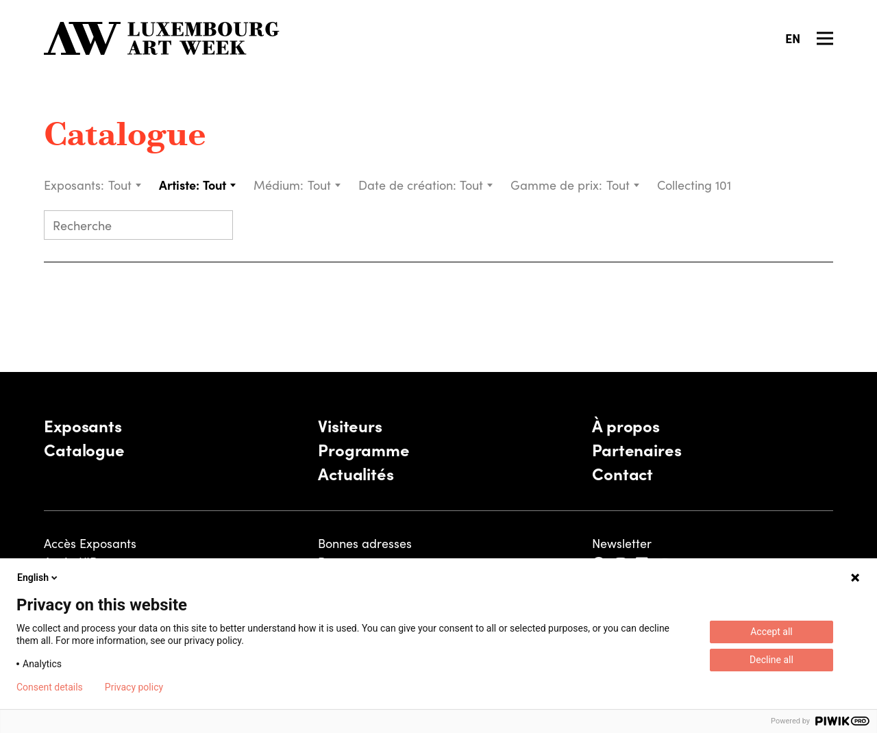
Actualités (356, 473)
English (38, 577)
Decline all (771, 659)
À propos (626, 425)
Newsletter (622, 542)
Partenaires (637, 449)
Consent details (49, 687)
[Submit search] (216, 226)
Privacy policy (134, 687)
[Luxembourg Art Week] (162, 38)
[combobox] (125, 184)
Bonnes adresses (365, 542)
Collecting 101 (695, 184)
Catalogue (125, 137)
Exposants (83, 425)
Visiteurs (350, 425)
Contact (622, 473)
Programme (364, 449)
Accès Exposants (90, 542)
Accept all (771, 631)
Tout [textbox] (120, 184)
